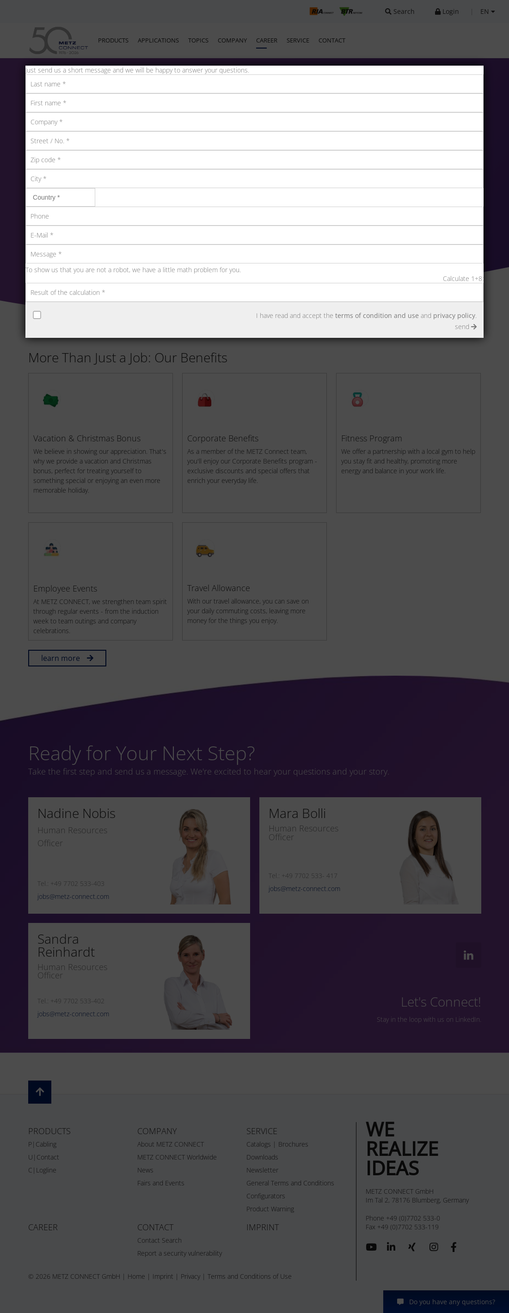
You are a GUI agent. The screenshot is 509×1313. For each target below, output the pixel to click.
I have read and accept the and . (366, 315)
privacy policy (454, 315)
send (466, 326)
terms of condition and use (377, 315)
